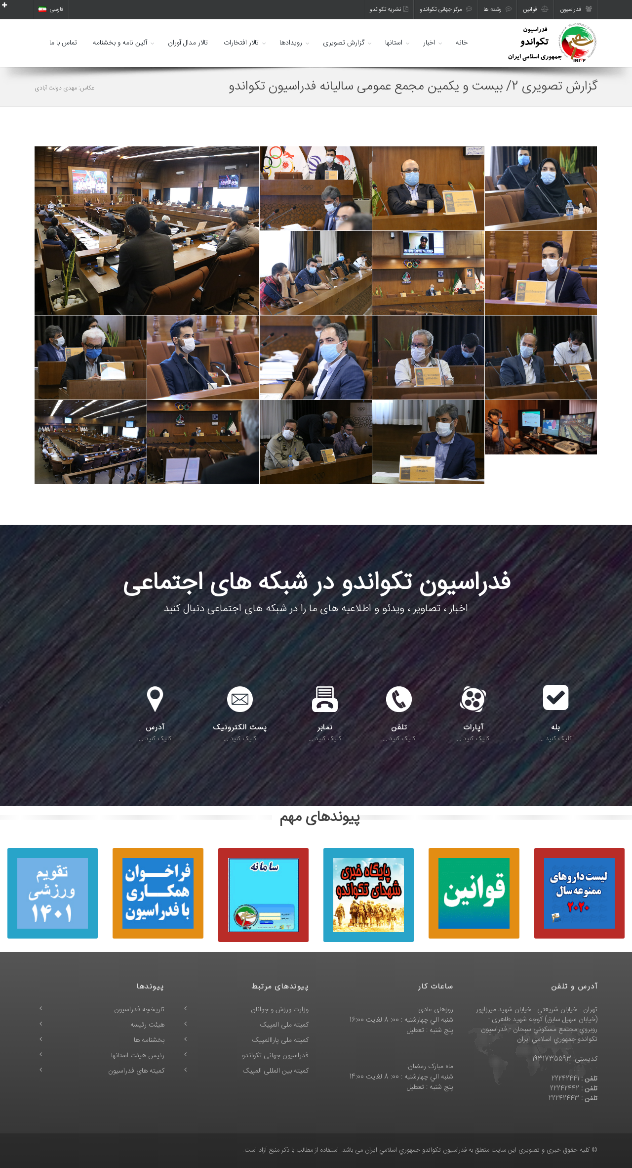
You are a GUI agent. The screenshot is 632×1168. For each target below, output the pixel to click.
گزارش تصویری (343, 43)
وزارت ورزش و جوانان (280, 1010)
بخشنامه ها (149, 1040)
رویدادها (290, 43)
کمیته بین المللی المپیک (276, 1071)
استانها (393, 43)
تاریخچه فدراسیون (139, 1010)
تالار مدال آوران (188, 43)
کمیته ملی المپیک (284, 1025)
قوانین (536, 9)
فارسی (51, 9)
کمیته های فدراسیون (136, 1071)
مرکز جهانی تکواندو (446, 9)
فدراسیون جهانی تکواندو (275, 1056)
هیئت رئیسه (147, 1025)
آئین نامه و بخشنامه (120, 43)
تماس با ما (63, 43)
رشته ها (497, 9)
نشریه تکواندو (388, 9)
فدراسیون (576, 9)
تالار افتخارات (241, 43)
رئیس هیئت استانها (137, 1056)
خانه (462, 43)
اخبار (429, 43)
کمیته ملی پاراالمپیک (280, 1040)
